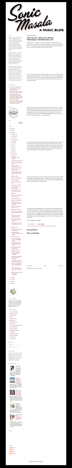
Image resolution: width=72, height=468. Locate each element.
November (13, 136)
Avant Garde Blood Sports (16, 178)
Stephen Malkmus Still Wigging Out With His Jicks (16, 244)
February (13, 154)
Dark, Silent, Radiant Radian (15, 87)
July (12, 144)
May (12, 148)
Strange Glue (12, 320)
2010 (11, 283)
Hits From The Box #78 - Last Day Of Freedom (16, 191)
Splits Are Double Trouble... (16, 200)
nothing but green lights (14, 330)
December (13, 134)
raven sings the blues (14, 333)
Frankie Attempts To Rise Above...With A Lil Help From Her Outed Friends (16, 417)
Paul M (12, 449)
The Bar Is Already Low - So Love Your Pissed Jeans (18, 380)
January (13, 156)
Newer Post (29, 265)
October (13, 138)
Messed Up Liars (14, 227)
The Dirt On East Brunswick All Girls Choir (16, 196)
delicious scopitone (13, 328)
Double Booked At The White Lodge (15, 187)
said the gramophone (14, 335)
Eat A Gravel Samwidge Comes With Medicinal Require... (16, 239)
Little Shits (13, 193)
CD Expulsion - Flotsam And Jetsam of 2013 (16, 230)
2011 (11, 281)
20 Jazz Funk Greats (14, 311)
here (11, 305)
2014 (11, 132)
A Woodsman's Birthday (16, 209)
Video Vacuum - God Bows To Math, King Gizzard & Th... (16, 212)
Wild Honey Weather (15, 250)
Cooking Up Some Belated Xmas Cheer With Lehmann (16, 257)
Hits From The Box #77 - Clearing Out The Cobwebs (16, 253)
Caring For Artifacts (15, 180)
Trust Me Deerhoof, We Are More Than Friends (15, 89)
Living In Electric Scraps (16, 185)
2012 (11, 279)
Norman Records (13, 318)
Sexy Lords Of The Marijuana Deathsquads (16, 166)
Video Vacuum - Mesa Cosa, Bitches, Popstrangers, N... (17, 261)
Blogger (41, 461)
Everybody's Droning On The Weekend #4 (16, 216)
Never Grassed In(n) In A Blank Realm (16, 248)
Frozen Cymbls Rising (15, 198)
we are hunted (12, 338)
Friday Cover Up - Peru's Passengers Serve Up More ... (16, 220)
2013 (11, 277)
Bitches (32, 107)
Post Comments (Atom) (37, 268)
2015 (11, 130)
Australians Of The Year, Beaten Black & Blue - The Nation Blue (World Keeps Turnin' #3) (16, 102)
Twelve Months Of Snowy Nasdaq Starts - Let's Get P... (16, 224)
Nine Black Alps (53, 209)
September (13, 140)
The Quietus (12, 323)
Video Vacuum (53, 225)
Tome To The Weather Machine (16, 325)
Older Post (61, 265)
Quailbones (18, 403)
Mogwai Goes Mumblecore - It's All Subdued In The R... (16, 265)
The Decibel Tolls (13, 321)
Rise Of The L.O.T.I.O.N (18, 366)
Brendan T (13, 447)
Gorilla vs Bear (13, 315)
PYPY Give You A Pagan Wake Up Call (16, 207)
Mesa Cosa (29, 74)
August (12, 142)
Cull (55, 176)
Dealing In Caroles (14, 176)
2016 (11, 128)
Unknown (13, 451)
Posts (11, 344)
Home (45, 265)
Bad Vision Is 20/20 (15, 236)
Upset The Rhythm (13, 326)
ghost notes (13, 453)
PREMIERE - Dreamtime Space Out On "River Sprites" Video (16, 92)
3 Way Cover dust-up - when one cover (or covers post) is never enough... (19, 393)
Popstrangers (29, 142)
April (12, 150)
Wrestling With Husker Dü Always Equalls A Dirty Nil (16, 173)
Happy (11, 317)
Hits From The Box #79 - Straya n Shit (16, 169)
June (12, 146)
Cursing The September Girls (17, 160)
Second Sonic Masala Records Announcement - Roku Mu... (16, 203)
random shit (12, 332)
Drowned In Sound (13, 313)
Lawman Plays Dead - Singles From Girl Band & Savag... (17, 233)
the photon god (13, 337)
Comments (12, 347)
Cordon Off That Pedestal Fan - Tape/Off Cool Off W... (16, 269)
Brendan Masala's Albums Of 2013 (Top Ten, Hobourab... (17, 273)
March (12, 152)
